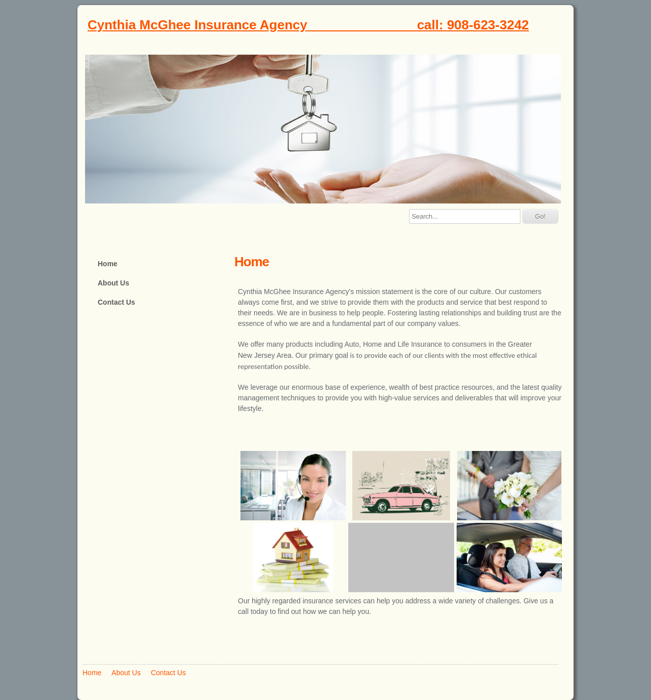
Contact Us (116, 302)
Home (107, 264)
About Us (113, 283)
